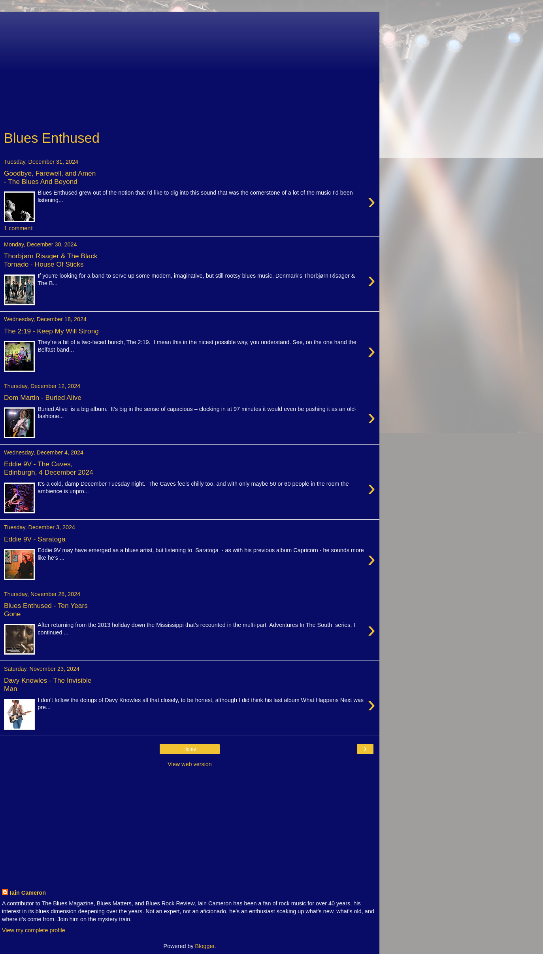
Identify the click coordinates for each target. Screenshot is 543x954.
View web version (190, 764)
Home (189, 749)
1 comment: (19, 228)
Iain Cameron (28, 893)
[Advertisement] (189, 67)
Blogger (205, 946)
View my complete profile (33, 930)
